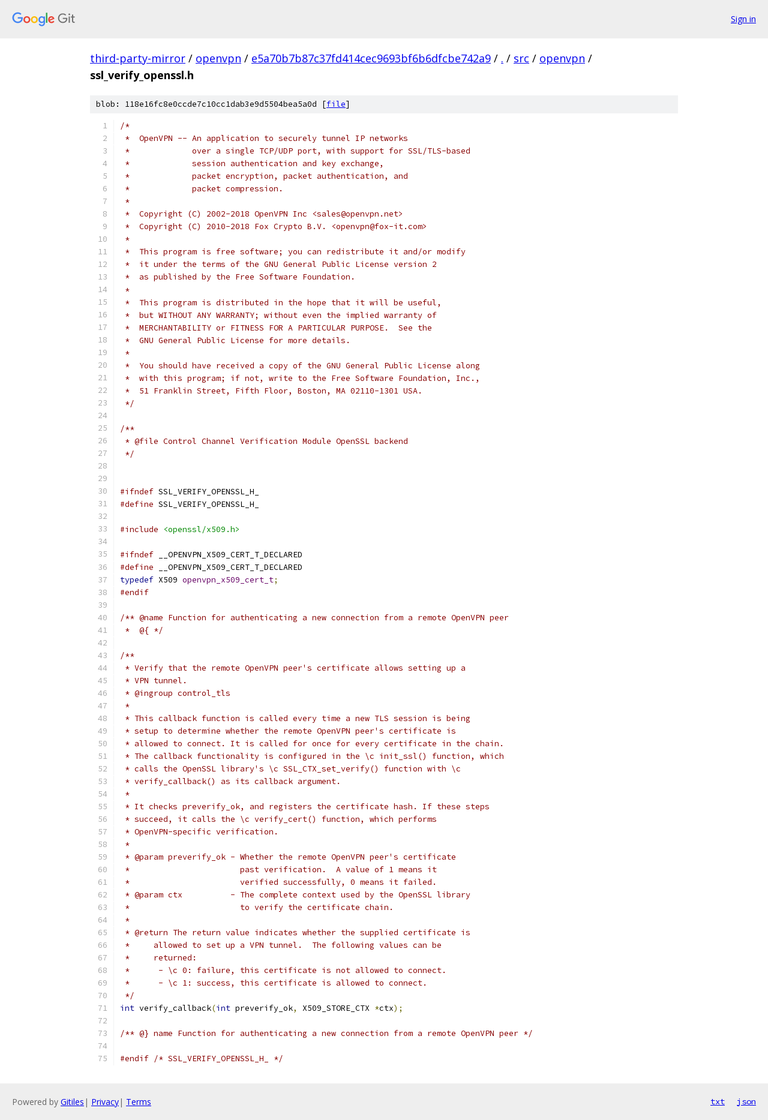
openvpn (218, 58)
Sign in (743, 19)
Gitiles (72, 1101)
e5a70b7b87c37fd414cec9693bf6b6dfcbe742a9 (371, 58)
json (746, 1101)
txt (717, 1101)
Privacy (105, 1101)
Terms (138, 1101)
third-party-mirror (137, 58)
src (521, 58)
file (336, 104)
